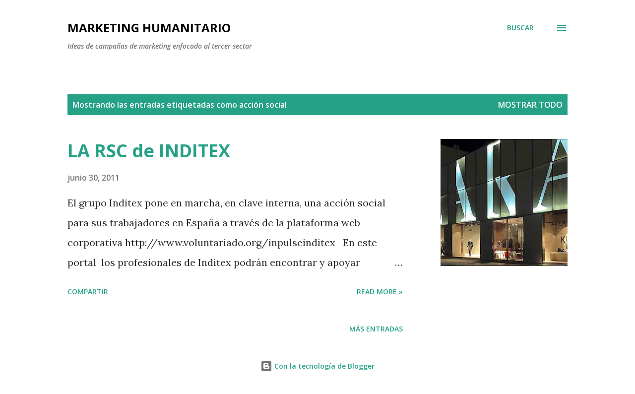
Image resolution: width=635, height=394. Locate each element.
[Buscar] (520, 28)
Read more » (380, 291)
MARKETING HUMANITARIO (149, 27)
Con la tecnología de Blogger (317, 366)
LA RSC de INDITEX (148, 150)
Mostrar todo (530, 104)
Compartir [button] (87, 291)
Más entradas (376, 328)
